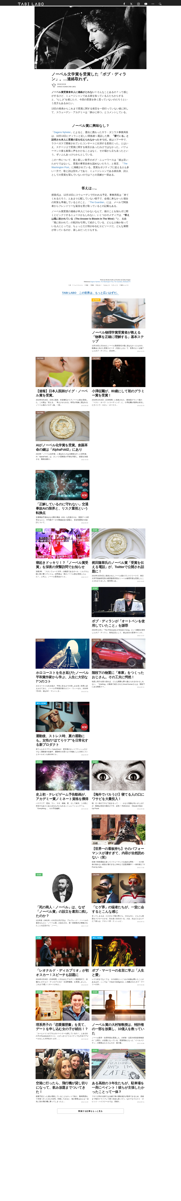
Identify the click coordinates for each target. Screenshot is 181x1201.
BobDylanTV (126, 283)
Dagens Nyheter (62, 134)
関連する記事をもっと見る (90, 1113)
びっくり (115, 286)
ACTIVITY (96, 302)
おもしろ (107, 286)
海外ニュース (124, 286)
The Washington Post (107, 283)
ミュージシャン (78, 286)
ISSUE (39, 532)
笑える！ (99, 286)
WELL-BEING (41, 705)
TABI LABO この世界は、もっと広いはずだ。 (90, 294)
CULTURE (40, 360)
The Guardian (97, 203)
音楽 (87, 286)
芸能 (92, 286)
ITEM (38, 939)
